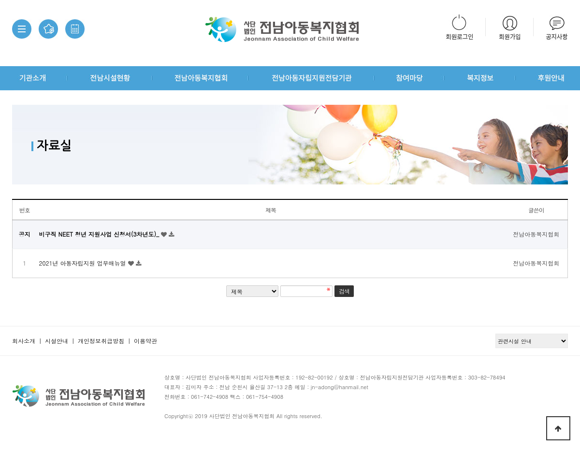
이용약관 (145, 341)
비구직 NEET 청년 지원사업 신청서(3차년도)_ (100, 234)
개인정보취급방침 (101, 341)
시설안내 (56, 341)
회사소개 (23, 341)
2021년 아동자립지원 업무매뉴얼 (83, 263)
